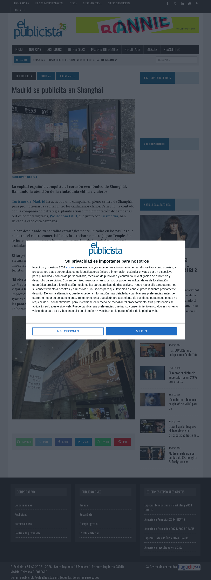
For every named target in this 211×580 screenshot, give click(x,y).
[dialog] (105, 290)
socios (70, 267)
